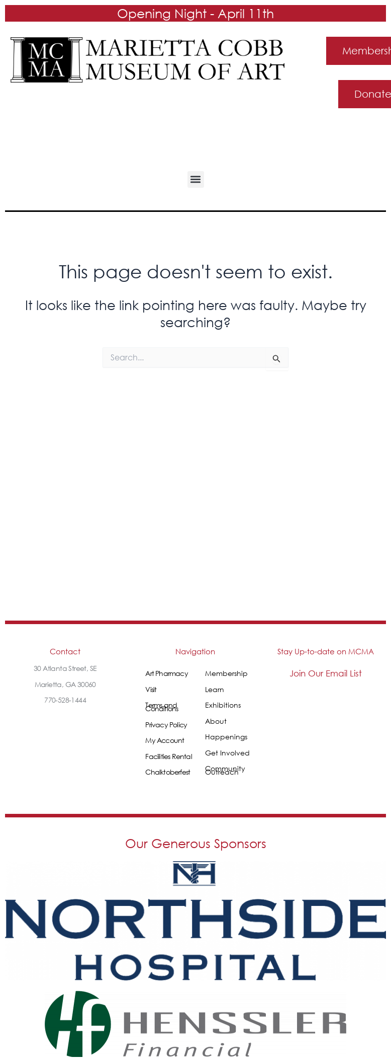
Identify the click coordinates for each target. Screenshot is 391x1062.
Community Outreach (225, 770)
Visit (150, 689)
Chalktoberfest (167, 772)
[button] (195, 179)
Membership (226, 673)
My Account (164, 740)
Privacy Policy (166, 724)
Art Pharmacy (166, 673)
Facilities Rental (168, 756)
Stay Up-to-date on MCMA (325, 651)
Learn (214, 689)
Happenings (226, 736)
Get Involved (227, 752)
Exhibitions (223, 705)
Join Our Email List (325, 673)
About (216, 721)
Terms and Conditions (161, 706)
